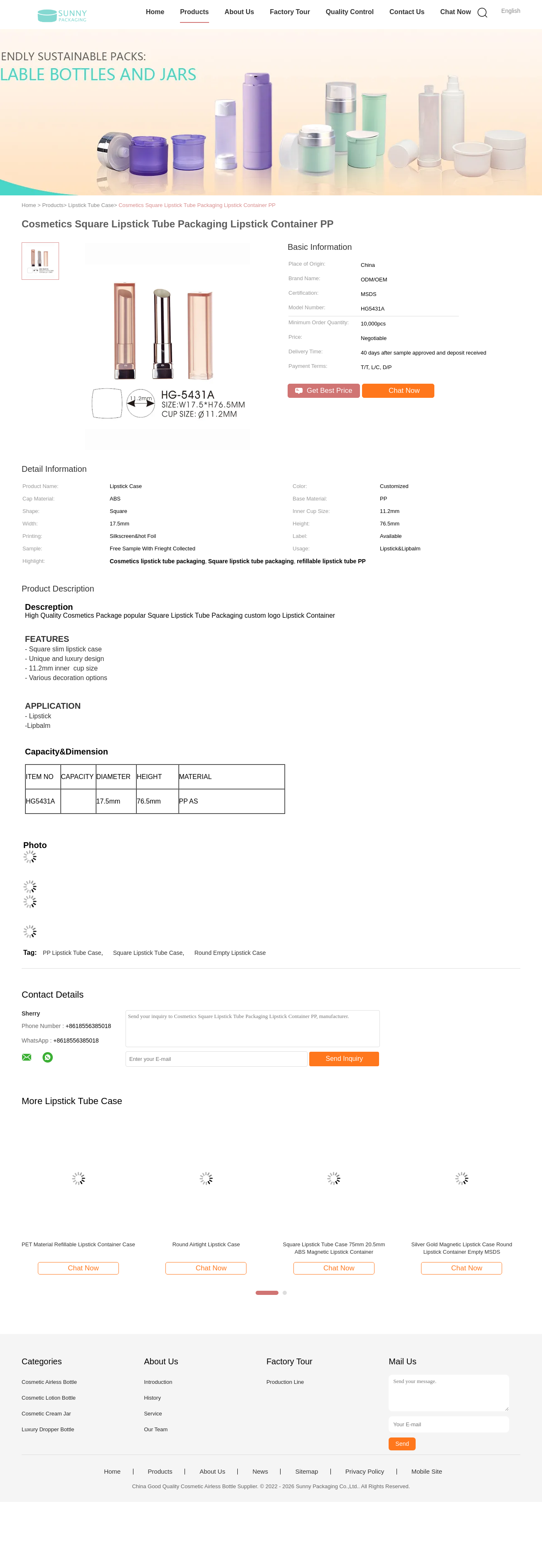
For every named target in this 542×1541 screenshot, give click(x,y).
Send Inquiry (344, 1058)
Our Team (156, 1429)
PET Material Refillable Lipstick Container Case (78, 1244)
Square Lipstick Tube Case (147, 952)
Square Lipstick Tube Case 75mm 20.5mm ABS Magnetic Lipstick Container (334, 1248)
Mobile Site (426, 1471)
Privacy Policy (364, 1471)
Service (153, 1413)
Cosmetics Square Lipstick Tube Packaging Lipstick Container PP (197, 205)
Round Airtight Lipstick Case (206, 1244)
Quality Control (350, 11)
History (152, 1398)
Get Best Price (323, 390)
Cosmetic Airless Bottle (49, 1382)
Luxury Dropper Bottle (48, 1429)
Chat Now (455, 11)
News (260, 1471)
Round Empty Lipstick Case (230, 952)
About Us (239, 11)
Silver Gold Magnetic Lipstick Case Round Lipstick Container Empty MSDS (461, 1248)
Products (194, 11)
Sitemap (306, 1471)
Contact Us (406, 11)
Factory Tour (290, 11)
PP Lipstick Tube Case (72, 952)
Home (155, 11)
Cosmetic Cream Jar (46, 1413)
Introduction (158, 1382)
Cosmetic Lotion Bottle (49, 1398)
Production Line (285, 1382)
